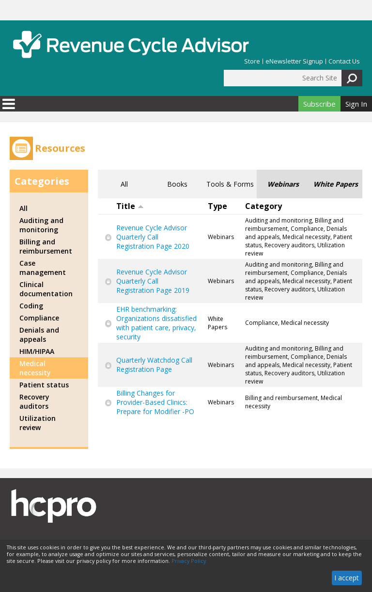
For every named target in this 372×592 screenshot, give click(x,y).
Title (130, 206)
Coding (31, 305)
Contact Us (344, 61)
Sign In (356, 104)
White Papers (335, 184)
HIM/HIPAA (36, 351)
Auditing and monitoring (41, 225)
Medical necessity (35, 368)
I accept (346, 577)
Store (252, 61)
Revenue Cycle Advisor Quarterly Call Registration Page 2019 (152, 281)
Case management (42, 267)
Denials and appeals (39, 334)
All (124, 184)
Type (217, 206)
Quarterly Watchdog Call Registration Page (154, 364)
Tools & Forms (230, 184)
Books (177, 184)
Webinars (283, 184)
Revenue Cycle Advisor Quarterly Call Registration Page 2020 (152, 237)
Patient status (44, 384)
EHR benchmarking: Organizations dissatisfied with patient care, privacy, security (156, 322)
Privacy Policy (188, 561)
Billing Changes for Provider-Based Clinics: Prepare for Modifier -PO (155, 402)
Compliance (39, 317)
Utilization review (37, 423)
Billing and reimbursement (45, 246)
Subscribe (319, 104)
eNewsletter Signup (294, 61)
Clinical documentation (46, 289)
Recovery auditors (34, 401)
